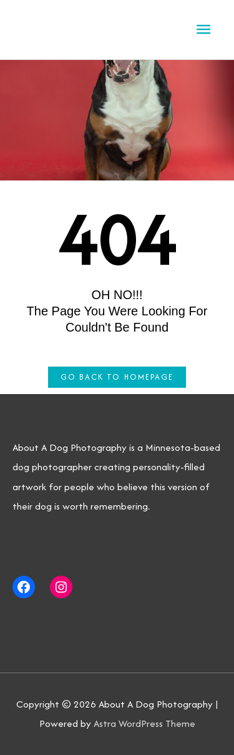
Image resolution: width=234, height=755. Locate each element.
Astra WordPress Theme (144, 723)
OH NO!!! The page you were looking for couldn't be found (117, 311)
